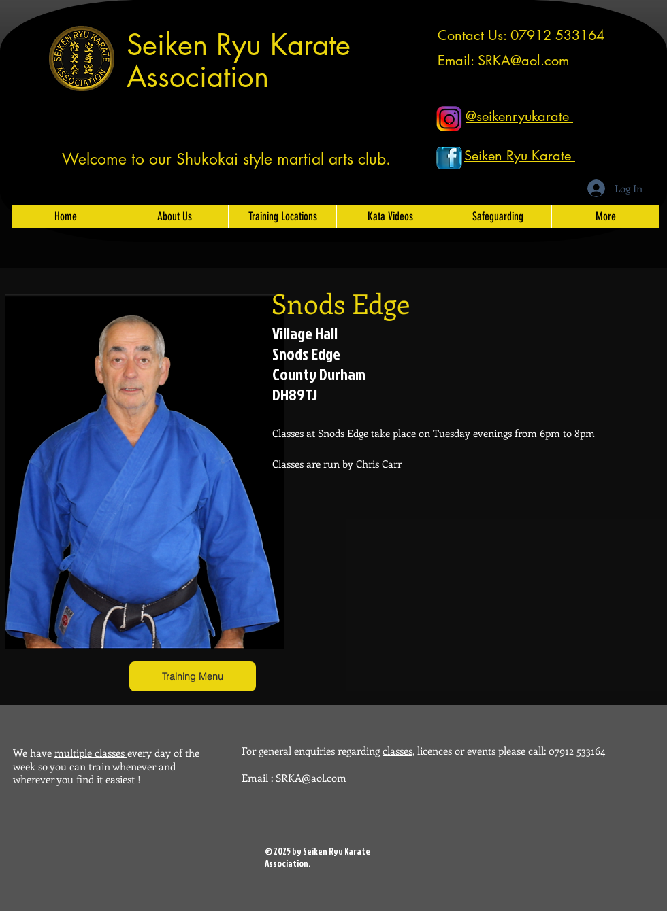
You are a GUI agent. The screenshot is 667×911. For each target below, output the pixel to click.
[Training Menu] (192, 676)
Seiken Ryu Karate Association (239, 61)
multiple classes (90, 752)
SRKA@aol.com (523, 60)
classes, (398, 750)
